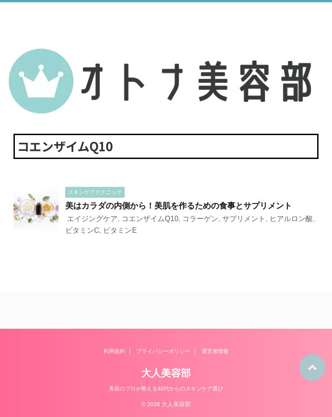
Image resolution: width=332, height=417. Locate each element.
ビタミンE (120, 230)
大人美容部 (166, 373)
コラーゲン (200, 218)
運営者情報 (215, 351)
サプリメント (243, 218)
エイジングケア (92, 218)
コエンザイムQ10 (149, 218)
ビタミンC (82, 230)
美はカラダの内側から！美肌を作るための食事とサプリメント (178, 205)
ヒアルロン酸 (291, 218)
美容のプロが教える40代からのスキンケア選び (166, 388)
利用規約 (114, 351)
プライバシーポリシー (163, 351)
